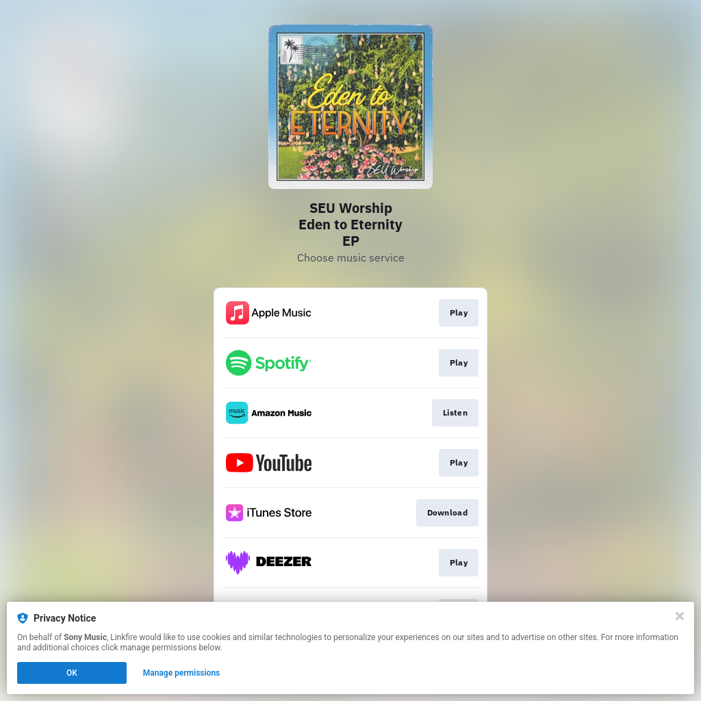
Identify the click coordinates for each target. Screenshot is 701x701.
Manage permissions (181, 673)
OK (71, 673)
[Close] (680, 616)
